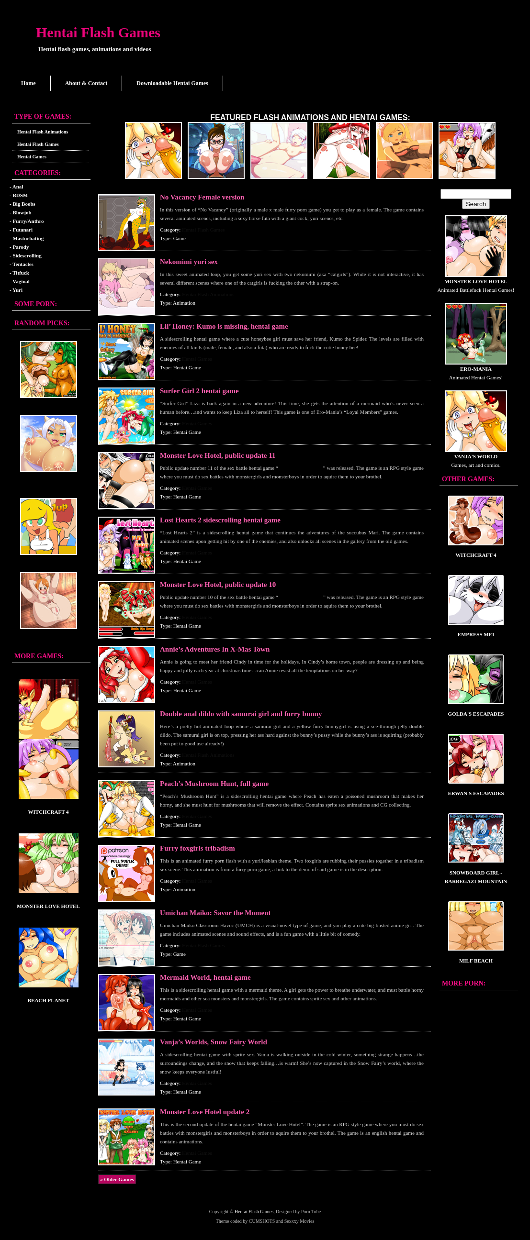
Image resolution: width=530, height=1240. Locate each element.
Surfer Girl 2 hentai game (199, 391)
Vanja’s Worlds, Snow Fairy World (213, 1042)
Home (28, 83)
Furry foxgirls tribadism (197, 848)
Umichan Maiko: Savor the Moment (215, 913)
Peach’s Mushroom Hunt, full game (214, 783)
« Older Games (117, 1179)
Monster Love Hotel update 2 (204, 1112)
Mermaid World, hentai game (205, 977)
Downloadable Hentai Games (172, 83)
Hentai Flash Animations (42, 131)
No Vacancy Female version (202, 197)
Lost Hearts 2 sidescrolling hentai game (220, 520)
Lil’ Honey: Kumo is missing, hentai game (224, 326)
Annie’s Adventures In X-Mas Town (215, 649)
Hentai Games (31, 156)
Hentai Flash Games (98, 32)
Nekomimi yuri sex (189, 262)
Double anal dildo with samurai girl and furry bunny (241, 714)
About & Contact (86, 83)
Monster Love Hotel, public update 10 (218, 584)
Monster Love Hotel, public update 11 (217, 455)
